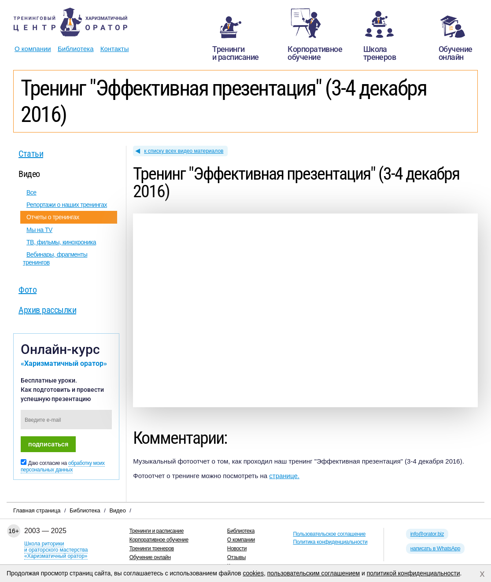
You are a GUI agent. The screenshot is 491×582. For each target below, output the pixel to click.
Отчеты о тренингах (52, 217)
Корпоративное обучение (158, 540)
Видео (29, 174)
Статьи (30, 153)
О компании (33, 48)
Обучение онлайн (150, 557)
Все (31, 192)
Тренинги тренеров (151, 548)
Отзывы (236, 557)
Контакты (114, 48)
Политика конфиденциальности (330, 542)
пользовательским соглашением (313, 573)
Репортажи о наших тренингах (66, 204)
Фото (27, 289)
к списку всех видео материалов (183, 151)
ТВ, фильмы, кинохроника (61, 242)
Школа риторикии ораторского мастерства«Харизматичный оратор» (56, 550)
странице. (284, 475)
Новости (237, 548)
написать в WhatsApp (435, 548)
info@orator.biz (427, 534)
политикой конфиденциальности (413, 573)
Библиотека (76, 48)
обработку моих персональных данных (63, 466)
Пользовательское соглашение (329, 534)
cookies (253, 573)
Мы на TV (39, 229)
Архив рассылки (47, 310)
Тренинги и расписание (156, 531)
